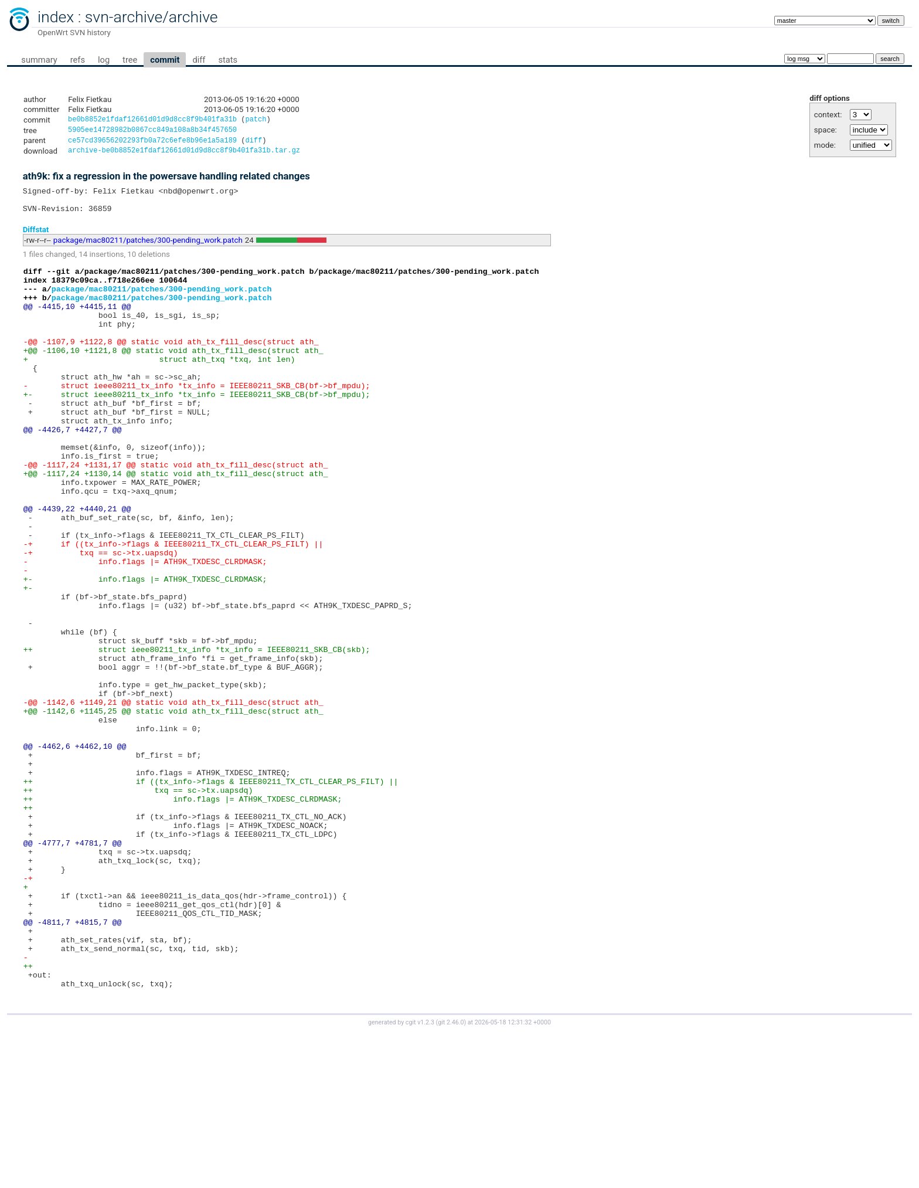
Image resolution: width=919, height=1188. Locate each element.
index (56, 17)
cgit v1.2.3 (420, 1177)
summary (39, 60)
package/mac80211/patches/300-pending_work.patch (148, 249)
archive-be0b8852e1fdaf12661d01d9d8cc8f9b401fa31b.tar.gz (184, 154)
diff (198, 60)
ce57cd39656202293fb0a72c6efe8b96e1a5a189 (152, 143)
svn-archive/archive (151, 17)
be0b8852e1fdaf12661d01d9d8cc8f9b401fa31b (152, 120)
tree (129, 60)
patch (255, 120)
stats (227, 60)
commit (164, 60)
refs (77, 60)
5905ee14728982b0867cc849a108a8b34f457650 (152, 132)
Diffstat (36, 238)
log (104, 60)
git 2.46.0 (451, 1177)
